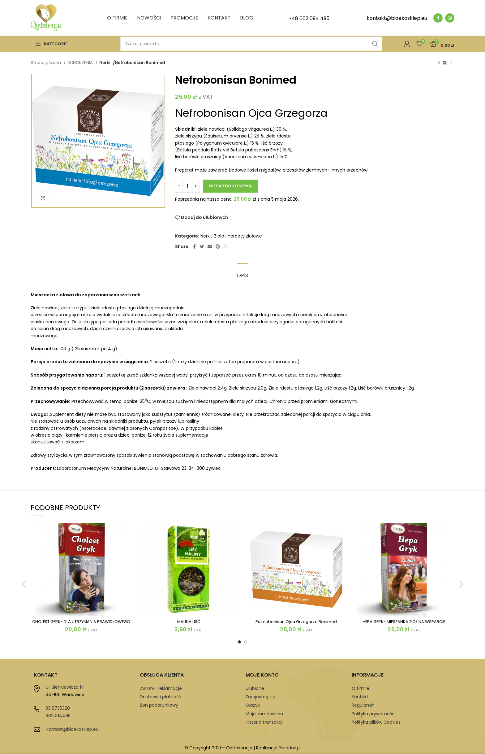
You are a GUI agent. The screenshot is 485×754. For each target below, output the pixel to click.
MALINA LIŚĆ (188, 621)
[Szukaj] (251, 44)
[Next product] (451, 63)
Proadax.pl (290, 748)
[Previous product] (439, 63)
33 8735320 (57, 708)
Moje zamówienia (264, 714)
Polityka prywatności (374, 714)
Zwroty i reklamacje (161, 688)
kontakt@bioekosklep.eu (72, 729)
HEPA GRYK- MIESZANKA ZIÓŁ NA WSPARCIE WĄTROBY (404, 624)
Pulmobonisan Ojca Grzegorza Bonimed (296, 621)
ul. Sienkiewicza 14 (65, 687)
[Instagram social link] (449, 18)
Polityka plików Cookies (376, 722)
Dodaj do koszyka (230, 186)
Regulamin (363, 705)
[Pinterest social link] (218, 246)
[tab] (242, 272)
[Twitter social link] (202, 246)
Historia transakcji (264, 722)
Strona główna (46, 63)
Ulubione (255, 688)
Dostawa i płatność (160, 697)
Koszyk (253, 705)
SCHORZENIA (80, 63)
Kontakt (360, 697)
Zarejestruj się (260, 697)
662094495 (58, 716)
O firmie (360, 688)
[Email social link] (210, 246)
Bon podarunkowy (159, 705)
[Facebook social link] (438, 18)
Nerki (105, 63)
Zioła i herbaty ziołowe (238, 236)
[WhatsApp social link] (225, 246)
